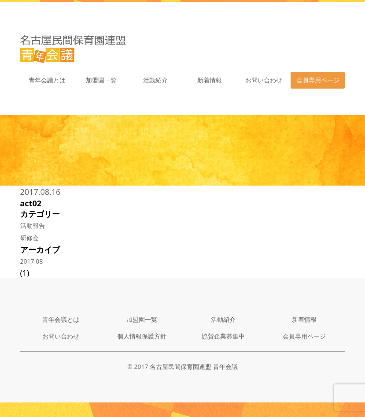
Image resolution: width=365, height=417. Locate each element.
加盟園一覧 (101, 80)
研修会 (29, 238)
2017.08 (31, 261)
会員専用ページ (317, 80)
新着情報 (209, 80)
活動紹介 (155, 80)
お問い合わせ (263, 80)
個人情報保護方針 (141, 336)
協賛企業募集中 (223, 336)
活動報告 (32, 225)
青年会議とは (47, 80)
